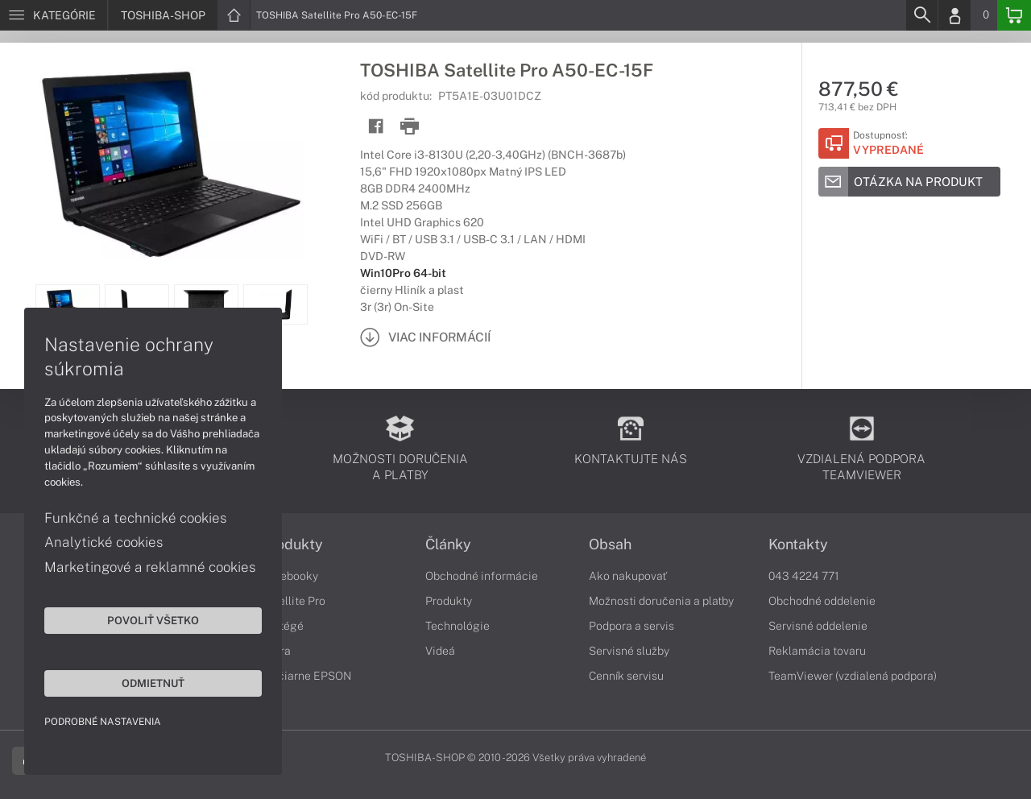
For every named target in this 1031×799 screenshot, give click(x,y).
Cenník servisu (626, 675)
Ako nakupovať (628, 575)
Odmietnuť (153, 683)
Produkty (292, 544)
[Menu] (53, 15)
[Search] (921, 15)
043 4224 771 (803, 575)
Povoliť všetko (153, 620)
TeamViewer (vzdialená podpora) (852, 675)
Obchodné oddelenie (822, 600)
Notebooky (290, 575)
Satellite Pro (293, 600)
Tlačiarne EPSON (306, 675)
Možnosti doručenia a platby (661, 600)
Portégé (283, 625)
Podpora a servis (631, 625)
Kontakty (798, 544)
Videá (440, 650)
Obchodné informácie (481, 575)
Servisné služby (629, 650)
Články (448, 544)
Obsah (610, 544)
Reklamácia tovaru (817, 650)
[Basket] (1014, 15)
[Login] (954, 15)
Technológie (457, 625)
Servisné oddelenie (817, 625)
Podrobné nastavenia (102, 721)
